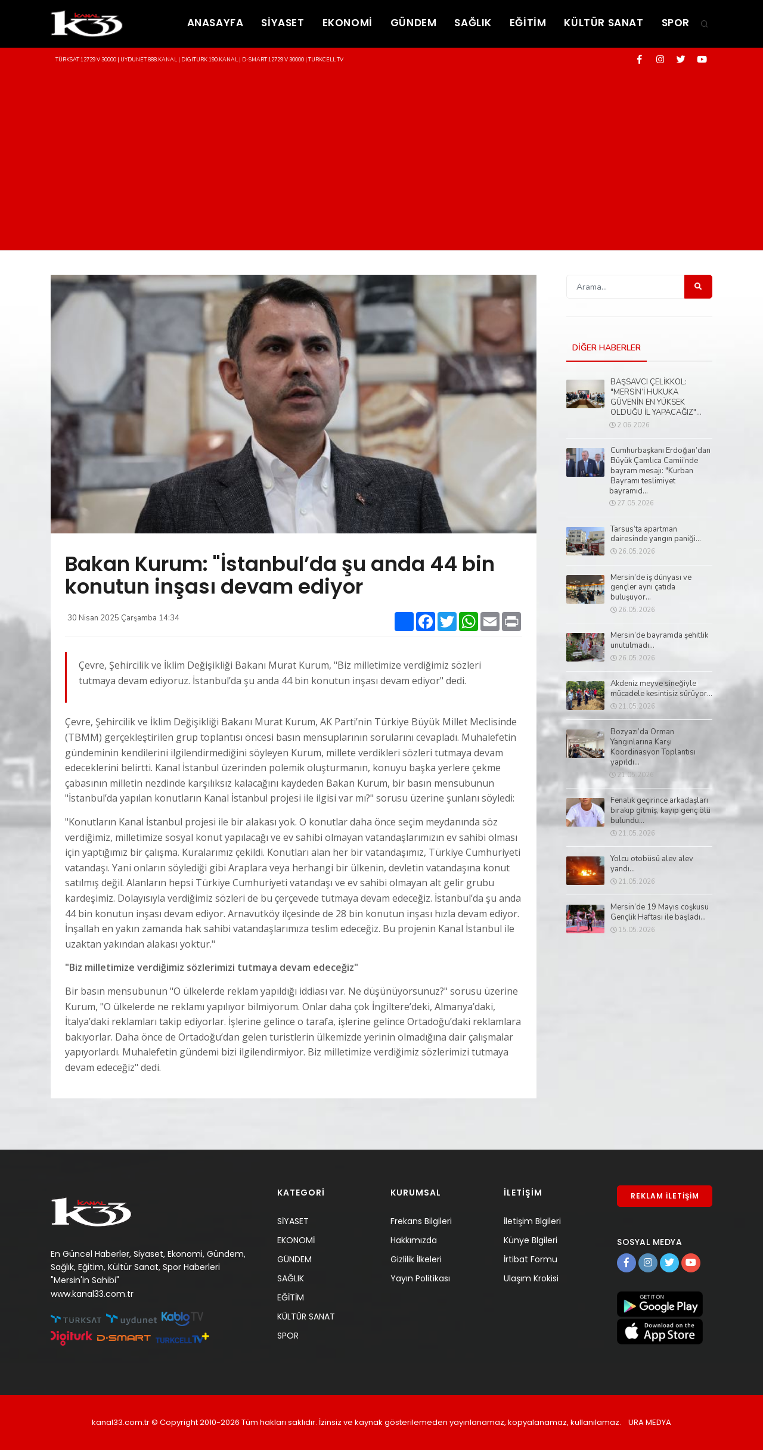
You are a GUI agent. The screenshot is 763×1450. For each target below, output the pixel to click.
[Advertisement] (381, 160)
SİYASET (282, 22)
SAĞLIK (473, 22)
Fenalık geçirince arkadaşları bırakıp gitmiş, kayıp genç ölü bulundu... (660, 811)
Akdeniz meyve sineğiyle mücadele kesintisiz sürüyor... (661, 689)
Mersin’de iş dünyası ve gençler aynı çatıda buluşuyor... (650, 588)
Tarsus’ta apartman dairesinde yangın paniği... (655, 534)
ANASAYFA (215, 22)
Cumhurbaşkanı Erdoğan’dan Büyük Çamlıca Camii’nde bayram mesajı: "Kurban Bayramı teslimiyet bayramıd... (660, 471)
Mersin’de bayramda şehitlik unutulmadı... (659, 641)
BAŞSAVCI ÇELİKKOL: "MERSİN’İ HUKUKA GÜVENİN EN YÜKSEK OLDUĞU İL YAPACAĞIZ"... (656, 397)
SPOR (676, 22)
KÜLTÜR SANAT (603, 22)
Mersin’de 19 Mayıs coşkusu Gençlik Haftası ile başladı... (659, 912)
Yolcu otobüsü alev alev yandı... (651, 864)
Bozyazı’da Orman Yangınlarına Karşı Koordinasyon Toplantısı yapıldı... (653, 747)
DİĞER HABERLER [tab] (606, 347)
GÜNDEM (413, 22)
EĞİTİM (528, 22)
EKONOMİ (347, 22)
